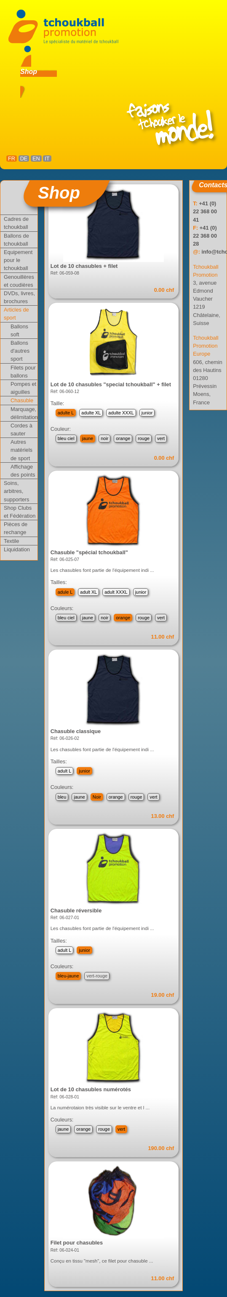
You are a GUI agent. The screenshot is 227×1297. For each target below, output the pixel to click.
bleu (62, 796)
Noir (97, 796)
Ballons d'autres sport (20, 351)
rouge (144, 438)
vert (161, 438)
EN (36, 158)
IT (47, 158)
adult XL (88, 592)
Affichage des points (23, 471)
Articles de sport (16, 314)
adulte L (66, 412)
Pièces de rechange (15, 528)
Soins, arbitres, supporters (16, 491)
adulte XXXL (121, 412)
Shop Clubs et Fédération (19, 512)
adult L (65, 770)
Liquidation (17, 549)
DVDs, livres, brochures (19, 297)
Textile (11, 541)
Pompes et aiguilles (23, 388)
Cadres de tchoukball (16, 223)
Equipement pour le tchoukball (18, 260)
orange (123, 438)
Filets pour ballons (23, 371)
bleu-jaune (68, 975)
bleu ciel (66, 438)
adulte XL (91, 412)
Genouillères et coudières (19, 281)
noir (104, 438)
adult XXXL (115, 592)
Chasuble (22, 400)
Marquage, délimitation (24, 413)
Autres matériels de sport (21, 450)
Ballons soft (19, 330)
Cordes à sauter (21, 429)
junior (147, 412)
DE (24, 158)
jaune (87, 438)
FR (11, 158)
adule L (65, 592)
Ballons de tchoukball (16, 240)
